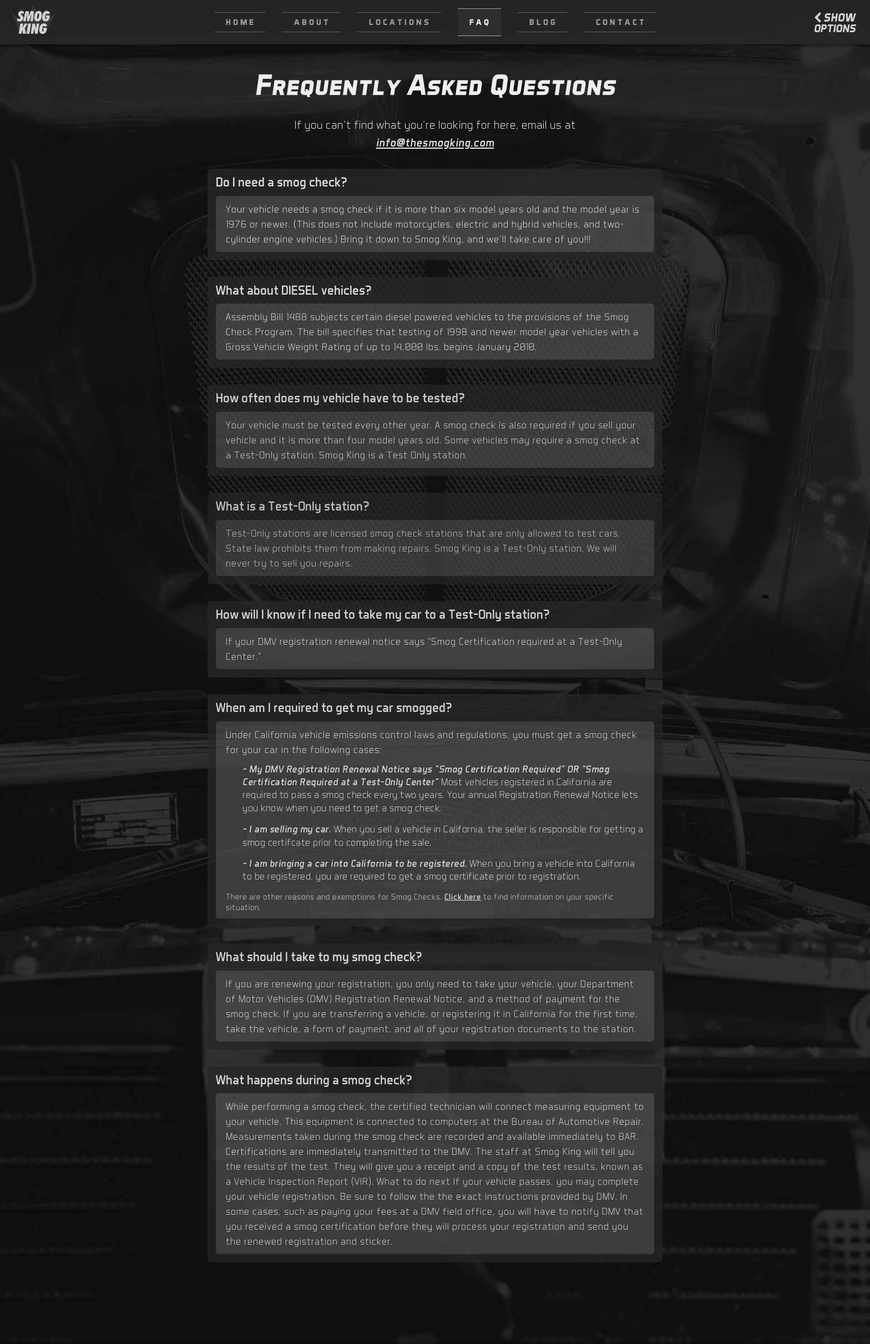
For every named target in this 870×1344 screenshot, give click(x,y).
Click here (462, 896)
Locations (400, 22)
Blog (543, 22)
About (312, 22)
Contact (621, 22)
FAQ (480, 22)
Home (241, 22)
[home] (33, 22)
